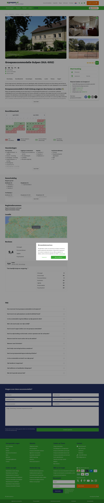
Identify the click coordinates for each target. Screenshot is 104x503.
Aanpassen (44, 257)
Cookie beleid (62, 254)
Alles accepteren (58, 257)
